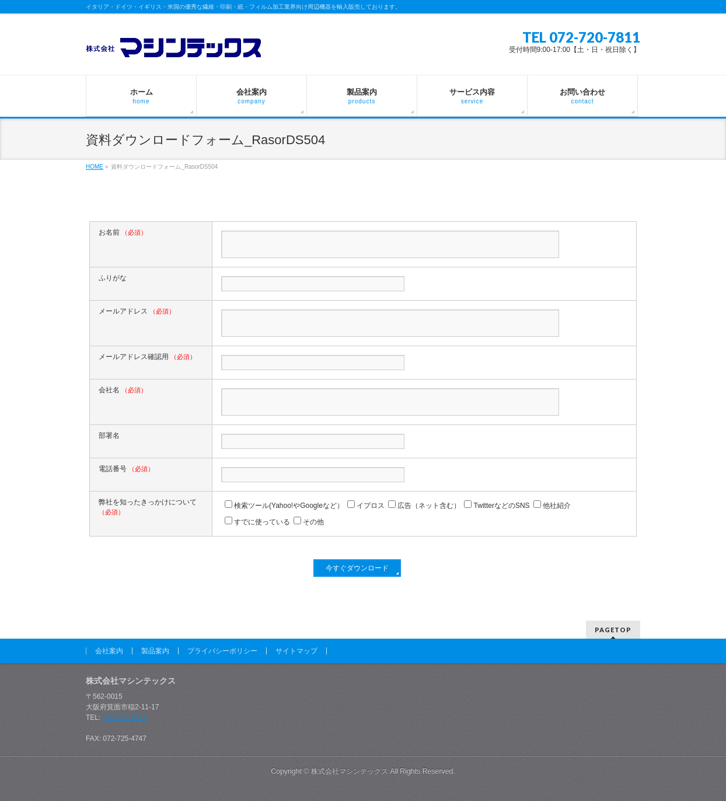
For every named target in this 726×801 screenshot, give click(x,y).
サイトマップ (296, 650)
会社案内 (109, 650)
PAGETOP (613, 629)
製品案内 (155, 650)
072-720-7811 (124, 717)
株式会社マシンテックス (349, 771)
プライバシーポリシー (222, 650)
